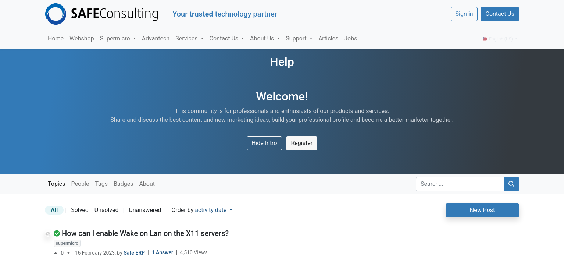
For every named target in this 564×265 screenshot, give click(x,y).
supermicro (67, 243)
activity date (211, 209)
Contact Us (499, 13)
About (147, 183)
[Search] (511, 184)
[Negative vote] (69, 253)
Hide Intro (264, 142)
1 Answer (163, 252)
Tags (101, 183)
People (80, 183)
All (54, 209)
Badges (123, 183)
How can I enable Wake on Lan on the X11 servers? (145, 233)
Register (302, 142)
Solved (80, 209)
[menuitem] (56, 38)
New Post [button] (482, 209)
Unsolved (106, 209)
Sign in (464, 13)
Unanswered (145, 209)
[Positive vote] (57, 253)
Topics (56, 183)
